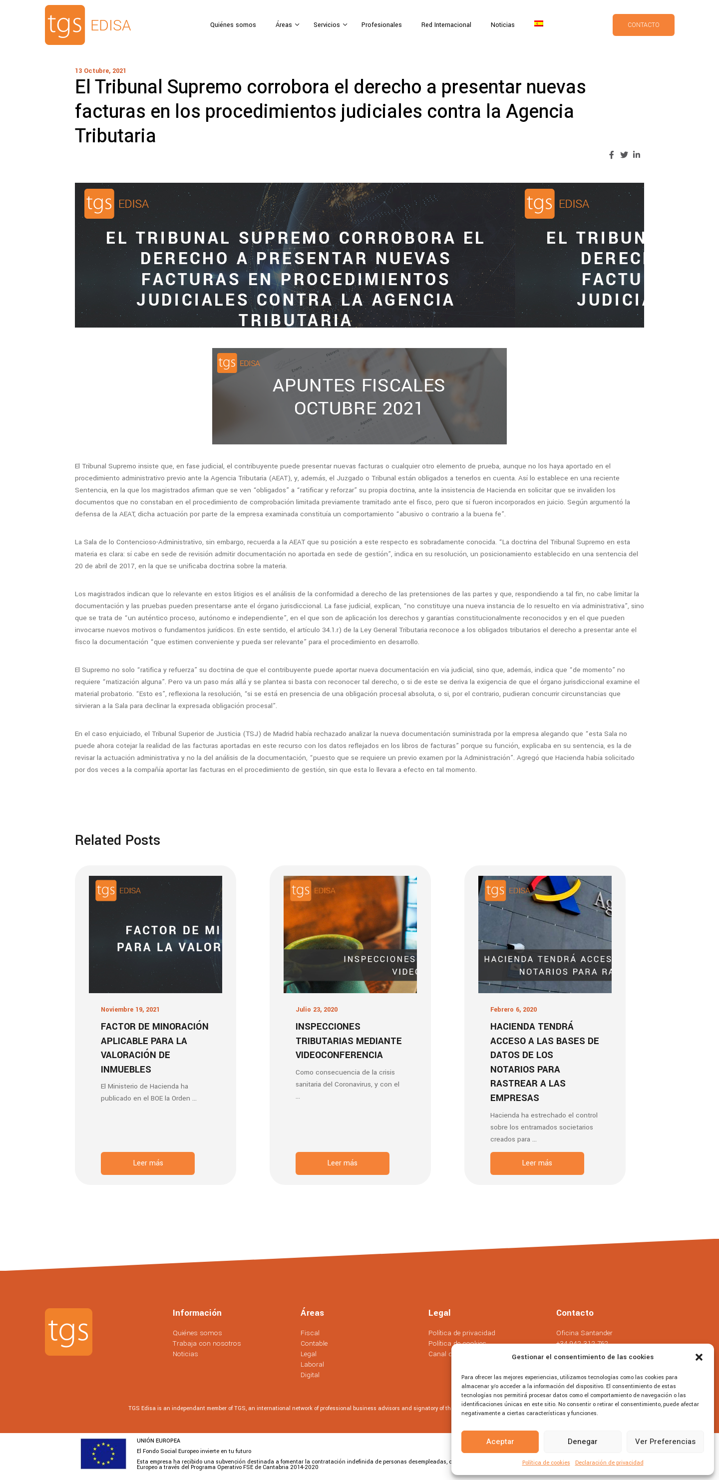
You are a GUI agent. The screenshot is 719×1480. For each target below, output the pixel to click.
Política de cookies (546, 1463)
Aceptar (500, 1441)
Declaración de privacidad (609, 1463)
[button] (699, 1357)
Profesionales (381, 24)
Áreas (285, 24)
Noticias (503, 24)
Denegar (583, 1441)
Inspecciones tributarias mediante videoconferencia (349, 1041)
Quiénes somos (233, 24)
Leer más (148, 1163)
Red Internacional (446, 24)
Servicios (328, 24)
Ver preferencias (665, 1441)
